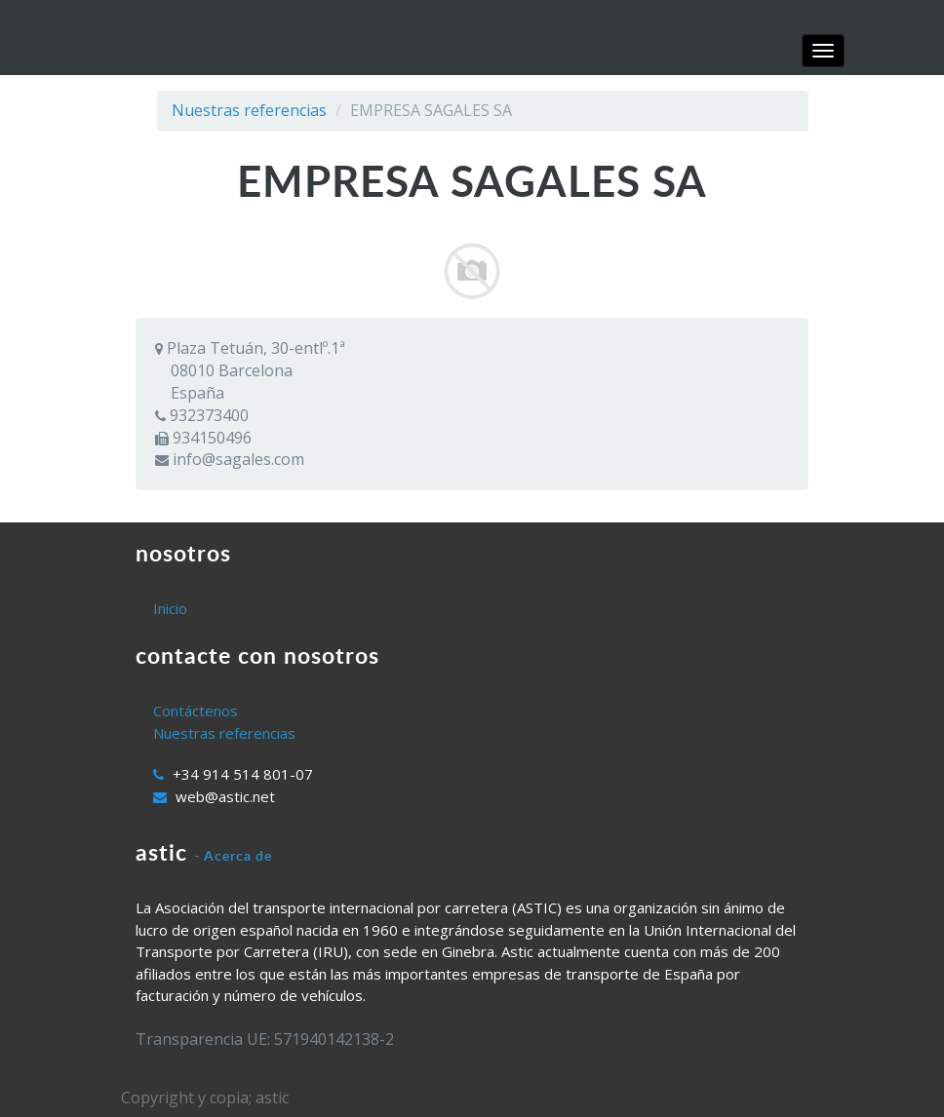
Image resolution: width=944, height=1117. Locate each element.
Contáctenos (195, 710)
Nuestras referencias (249, 110)
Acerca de (238, 855)
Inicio (170, 608)
